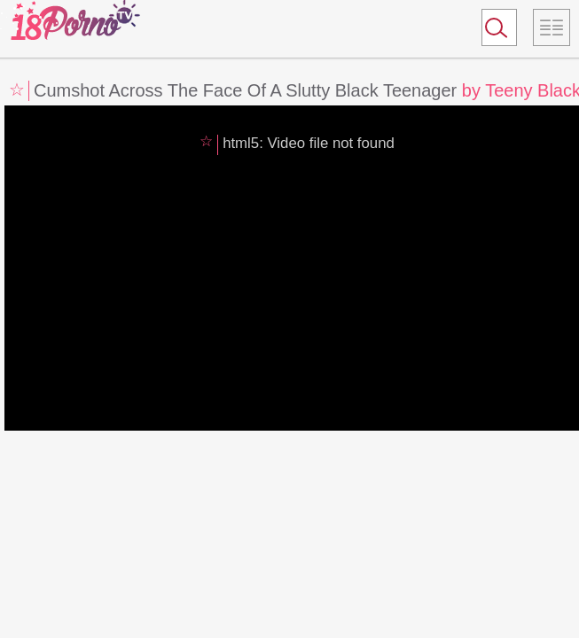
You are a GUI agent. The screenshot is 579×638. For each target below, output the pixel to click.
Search (491, 31)
